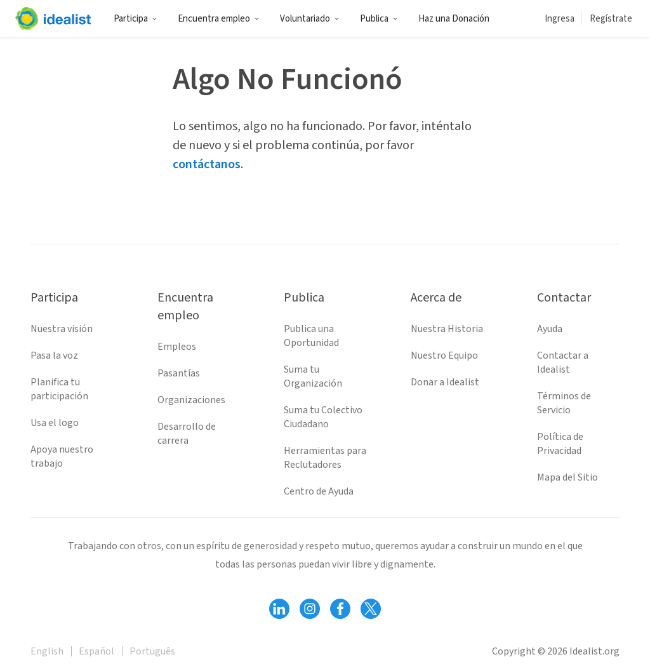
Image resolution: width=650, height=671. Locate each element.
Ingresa (559, 18)
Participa (135, 18)
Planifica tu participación (59, 389)
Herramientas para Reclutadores (325, 458)
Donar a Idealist (445, 382)
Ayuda (549, 329)
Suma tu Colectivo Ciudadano (323, 417)
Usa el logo (54, 423)
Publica (379, 18)
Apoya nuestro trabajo (61, 456)
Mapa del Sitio (567, 477)
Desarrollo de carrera (186, 434)
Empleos (176, 347)
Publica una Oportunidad (311, 336)
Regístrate (611, 18)
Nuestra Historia (447, 329)
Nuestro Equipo (444, 355)
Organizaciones (191, 400)
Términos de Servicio (564, 403)
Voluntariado (310, 18)
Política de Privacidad (560, 444)
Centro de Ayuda (319, 491)
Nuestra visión (61, 329)
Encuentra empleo (219, 18)
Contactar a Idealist (562, 362)
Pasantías (178, 373)
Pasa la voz (54, 355)
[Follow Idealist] (279, 609)
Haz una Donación (453, 18)
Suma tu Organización (313, 376)
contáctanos (207, 164)
